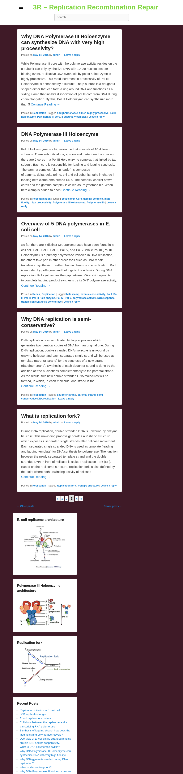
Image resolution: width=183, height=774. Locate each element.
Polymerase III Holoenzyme (69, 202)
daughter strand (66, 394)
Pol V (68, 298)
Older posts (25, 506)
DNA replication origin (33, 714)
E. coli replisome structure (35, 718)
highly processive (97, 113)
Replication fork (66, 485)
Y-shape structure (88, 485)
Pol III (27, 298)
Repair (36, 294)
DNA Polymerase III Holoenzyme (59, 134)
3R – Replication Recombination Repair (95, 7)
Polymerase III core (48, 116)
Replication (39, 113)
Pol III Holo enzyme (43, 298)
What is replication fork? (50, 416)
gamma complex (93, 198)
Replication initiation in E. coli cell (40, 710)
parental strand (86, 394)
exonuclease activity (93, 294)
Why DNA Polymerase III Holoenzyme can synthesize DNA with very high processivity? (65, 42)
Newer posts (113, 506)
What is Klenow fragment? (36, 767)
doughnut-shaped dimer (71, 113)
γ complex (80, 116)
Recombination (41, 198)
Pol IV (59, 298)
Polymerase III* (96, 202)
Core (79, 198)
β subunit (67, 116)
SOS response (106, 298)
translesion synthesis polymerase (41, 301)
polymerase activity (84, 298)
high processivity (41, 202)
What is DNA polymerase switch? (40, 746)
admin (56, 54)
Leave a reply (72, 54)
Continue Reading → (45, 104)
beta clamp (68, 198)
